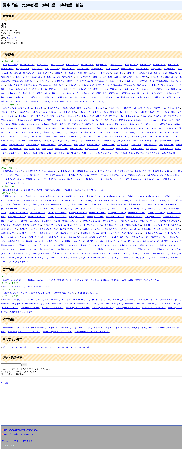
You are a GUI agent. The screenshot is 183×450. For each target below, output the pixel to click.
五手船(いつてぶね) (119, 209)
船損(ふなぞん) (142, 77)
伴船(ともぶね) (100, 108)
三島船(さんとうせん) (92, 229)
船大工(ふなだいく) (50, 171)
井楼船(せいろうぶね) (153, 233)
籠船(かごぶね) (109, 141)
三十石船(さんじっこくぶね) (159, 304)
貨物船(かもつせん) (153, 217)
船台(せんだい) (68, 69)
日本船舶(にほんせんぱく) (64, 293)
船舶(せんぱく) (28, 93)
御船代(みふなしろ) (95, 190)
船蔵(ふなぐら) (128, 93)
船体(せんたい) (87, 65)
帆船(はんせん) (140, 120)
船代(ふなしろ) (72, 65)
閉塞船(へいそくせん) (28, 249)
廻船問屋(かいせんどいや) (38, 286)
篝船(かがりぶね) (93, 141)
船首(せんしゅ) (51, 101)
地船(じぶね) (101, 116)
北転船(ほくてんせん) (106, 249)
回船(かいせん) (73, 116)
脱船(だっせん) (32, 145)
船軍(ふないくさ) (65, 97)
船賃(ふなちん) (7, 97)
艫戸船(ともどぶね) (95, 241)
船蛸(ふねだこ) (158, 93)
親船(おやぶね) (15, 149)
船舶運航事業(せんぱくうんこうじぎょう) (92, 332)
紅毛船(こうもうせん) (93, 225)
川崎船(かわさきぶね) (148, 200)
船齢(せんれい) (81, 101)
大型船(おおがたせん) (141, 258)
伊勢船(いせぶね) (102, 209)
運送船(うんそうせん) (78, 213)
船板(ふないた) (46, 81)
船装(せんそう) (173, 93)
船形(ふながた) (38, 77)
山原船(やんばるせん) (121, 253)
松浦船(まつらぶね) (165, 249)
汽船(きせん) (129, 128)
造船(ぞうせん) (152, 149)
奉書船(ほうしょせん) (86, 249)
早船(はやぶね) (136, 124)
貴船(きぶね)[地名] (32, 149)
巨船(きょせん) (125, 120)
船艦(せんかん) (88, 93)
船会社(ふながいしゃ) (107, 171)
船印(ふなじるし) (52, 69)
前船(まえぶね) (116, 112)
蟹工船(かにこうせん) (115, 217)
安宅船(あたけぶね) (93, 200)
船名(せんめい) (98, 69)
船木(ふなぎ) (17, 81)
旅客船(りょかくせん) (55, 196)
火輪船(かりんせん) (171, 217)
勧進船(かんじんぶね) (51, 221)
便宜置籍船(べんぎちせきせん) (44, 328)
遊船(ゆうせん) (166, 149)
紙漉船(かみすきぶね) (33, 200)
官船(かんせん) (174, 116)
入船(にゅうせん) (39, 112)
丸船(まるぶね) (68, 108)
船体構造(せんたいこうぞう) (147, 280)
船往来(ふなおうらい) (86, 171)
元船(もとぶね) (24, 112)
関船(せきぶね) (45, 153)
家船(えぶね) (39, 120)
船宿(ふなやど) (75, 73)
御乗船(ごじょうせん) (80, 258)
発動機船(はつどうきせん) (12, 304)
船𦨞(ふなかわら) (97, 101)
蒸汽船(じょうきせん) (171, 229)
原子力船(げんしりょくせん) (63, 304)
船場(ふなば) (156, 69)
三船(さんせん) (9, 108)
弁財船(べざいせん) (151, 241)
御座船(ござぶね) (167, 200)
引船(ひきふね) (18, 124)
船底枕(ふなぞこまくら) (13, 171)
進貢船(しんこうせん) (49, 233)
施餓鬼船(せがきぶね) (30, 308)
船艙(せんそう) (73, 93)
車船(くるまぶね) (92, 149)
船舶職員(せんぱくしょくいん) (70, 280)
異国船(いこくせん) (156, 213)
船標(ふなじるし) (146, 81)
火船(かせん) (150, 132)
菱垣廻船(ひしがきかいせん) (128, 308)
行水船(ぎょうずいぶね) (11, 225)
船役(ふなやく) (68, 77)
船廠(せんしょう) (23, 77)
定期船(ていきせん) (140, 237)
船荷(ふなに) (114, 93)
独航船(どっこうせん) (74, 200)
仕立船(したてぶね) (111, 229)
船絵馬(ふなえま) (68, 171)
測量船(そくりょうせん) (13, 196)
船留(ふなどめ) (7, 89)
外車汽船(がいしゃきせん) (123, 300)
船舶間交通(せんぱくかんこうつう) (57, 332)
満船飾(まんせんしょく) (74, 190)
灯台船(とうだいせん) (35, 241)
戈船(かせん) (64, 124)
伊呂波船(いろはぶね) (81, 300)
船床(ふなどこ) (160, 73)
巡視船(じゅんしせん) (130, 229)
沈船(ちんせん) (143, 128)
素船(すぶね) (137, 141)
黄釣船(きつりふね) (111, 221)
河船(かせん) (172, 128)
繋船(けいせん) (166, 141)
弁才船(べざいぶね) (66, 249)
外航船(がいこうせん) (117, 213)
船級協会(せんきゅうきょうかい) (41, 280)
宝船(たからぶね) (8, 120)
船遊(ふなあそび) (82, 97)
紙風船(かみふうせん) (54, 200)
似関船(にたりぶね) (114, 241)
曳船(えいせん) (150, 124)
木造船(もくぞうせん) (149, 221)
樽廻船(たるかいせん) (78, 237)
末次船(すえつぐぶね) (90, 233)
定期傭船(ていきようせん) (52, 308)
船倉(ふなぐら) (117, 65)
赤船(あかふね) (61, 149)
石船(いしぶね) (172, 136)
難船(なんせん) (73, 153)
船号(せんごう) (83, 69)
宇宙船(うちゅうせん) (18, 213)
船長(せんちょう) (145, 97)
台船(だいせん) (162, 112)
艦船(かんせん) (93, 145)
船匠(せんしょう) (23, 69)
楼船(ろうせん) (43, 128)
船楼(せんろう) (131, 81)
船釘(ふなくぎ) (112, 97)
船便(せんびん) (102, 65)
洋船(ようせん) (20, 132)
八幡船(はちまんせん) (116, 196)
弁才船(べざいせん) (132, 241)
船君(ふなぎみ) (112, 69)
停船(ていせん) (159, 108)
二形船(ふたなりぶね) (147, 245)
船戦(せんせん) (99, 77)
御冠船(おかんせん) (97, 213)
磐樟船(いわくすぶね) (157, 209)
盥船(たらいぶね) (105, 136)
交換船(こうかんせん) (96, 196)
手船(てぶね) (77, 124)
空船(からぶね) (62, 141)
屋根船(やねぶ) (12, 209)
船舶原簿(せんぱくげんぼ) (122, 280)
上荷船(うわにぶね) (38, 213)
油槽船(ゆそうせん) (161, 253)
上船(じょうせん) (25, 108)
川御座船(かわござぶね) (147, 300)
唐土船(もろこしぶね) (82, 253)
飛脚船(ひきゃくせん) (28, 245)
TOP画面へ (5, 383)
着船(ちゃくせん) (156, 136)
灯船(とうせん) (164, 132)
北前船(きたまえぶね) (71, 221)
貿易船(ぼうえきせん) (18, 262)
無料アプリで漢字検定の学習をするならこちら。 (22, 430)
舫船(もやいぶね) (65, 145)
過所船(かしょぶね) (95, 217)
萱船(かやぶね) (150, 145)
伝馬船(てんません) (158, 237)
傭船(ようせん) (174, 108)
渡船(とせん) (48, 132)
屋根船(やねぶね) (28, 209)
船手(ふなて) (128, 77)
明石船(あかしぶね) (64, 209)
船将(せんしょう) (91, 73)
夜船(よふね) (146, 116)
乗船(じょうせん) (84, 108)
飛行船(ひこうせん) (48, 245)
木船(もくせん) (165, 124)
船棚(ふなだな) (101, 81)
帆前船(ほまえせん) (109, 245)
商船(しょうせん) (57, 116)
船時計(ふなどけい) (58, 175)
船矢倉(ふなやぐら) (75, 179)
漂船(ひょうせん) (121, 132)
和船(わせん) (11, 116)
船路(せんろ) (50, 97)
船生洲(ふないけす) (134, 179)
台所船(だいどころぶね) (99, 237)
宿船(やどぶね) (53, 120)
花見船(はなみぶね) (118, 204)
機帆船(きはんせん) (129, 221)
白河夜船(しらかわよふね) (14, 300)
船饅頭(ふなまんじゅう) (36, 179)
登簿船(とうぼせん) (55, 241)
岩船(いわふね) (81, 120)
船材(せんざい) (31, 81)
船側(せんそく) (131, 65)
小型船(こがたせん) (160, 258)
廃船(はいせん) (168, 120)
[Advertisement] (71, 402)
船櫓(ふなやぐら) (15, 85)
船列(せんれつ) (7, 69)
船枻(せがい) (72, 81)
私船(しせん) (48, 141)
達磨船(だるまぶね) (40, 204)
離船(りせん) (59, 153)
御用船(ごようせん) (9, 229)
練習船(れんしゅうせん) (38, 258)
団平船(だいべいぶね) (60, 204)
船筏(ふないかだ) (100, 89)
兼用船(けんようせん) (57, 213)
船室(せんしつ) (61, 73)
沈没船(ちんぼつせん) (120, 237)
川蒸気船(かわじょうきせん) (21, 312)
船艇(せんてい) (58, 93)
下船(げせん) (40, 108)
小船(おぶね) (67, 120)
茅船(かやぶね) (108, 145)
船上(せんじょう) (10, 65)
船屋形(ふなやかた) (56, 179)
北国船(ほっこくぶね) (145, 249)
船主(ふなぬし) (43, 65)
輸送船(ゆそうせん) (17, 258)
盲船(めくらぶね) (122, 136)
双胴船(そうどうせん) (57, 237)
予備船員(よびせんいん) (87, 293)
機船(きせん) (72, 128)
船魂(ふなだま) (66, 101)
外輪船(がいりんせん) (57, 217)
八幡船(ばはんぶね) (154, 196)
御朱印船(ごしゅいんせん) (88, 304)
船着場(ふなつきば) (153, 179)
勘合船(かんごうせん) (10, 221)
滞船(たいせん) (90, 132)
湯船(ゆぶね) (61, 132)
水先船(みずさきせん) (41, 253)
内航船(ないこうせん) (75, 196)
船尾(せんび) (106, 73)
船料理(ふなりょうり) (94, 179)
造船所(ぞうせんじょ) (12, 190)
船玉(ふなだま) (158, 85)
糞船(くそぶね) (123, 141)
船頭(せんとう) (36, 101)
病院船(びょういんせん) (68, 245)
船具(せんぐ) (145, 65)
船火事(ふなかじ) (125, 171)
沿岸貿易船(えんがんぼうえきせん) (138, 328)
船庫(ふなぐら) (7, 77)
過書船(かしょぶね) (77, 217)
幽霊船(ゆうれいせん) (141, 253)
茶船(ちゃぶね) (123, 145)
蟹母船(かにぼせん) (134, 217)
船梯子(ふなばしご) (155, 175)
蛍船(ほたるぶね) (166, 145)
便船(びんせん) (129, 108)
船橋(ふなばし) (162, 81)
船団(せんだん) (142, 69)
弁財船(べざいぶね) (48, 249)
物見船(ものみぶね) (155, 204)
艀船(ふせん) (79, 145)
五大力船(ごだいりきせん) (112, 304)
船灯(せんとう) (143, 85)
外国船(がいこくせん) (137, 213)
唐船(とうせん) (41, 116)
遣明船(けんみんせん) (30, 221)
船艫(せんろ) (101, 93)
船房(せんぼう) (114, 77)
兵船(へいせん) (85, 112)
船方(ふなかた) (157, 77)
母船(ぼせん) (101, 128)
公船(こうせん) (70, 112)
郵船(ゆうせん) (15, 153)
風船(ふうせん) (88, 153)
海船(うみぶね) (35, 132)
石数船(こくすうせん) (114, 225)
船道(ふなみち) (98, 97)
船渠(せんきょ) (102, 85)
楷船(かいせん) (28, 128)
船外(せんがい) (170, 69)
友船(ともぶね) (147, 112)
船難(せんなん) (7, 101)
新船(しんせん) (121, 124)
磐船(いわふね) (35, 141)
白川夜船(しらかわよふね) (38, 300)
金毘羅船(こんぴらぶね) (135, 304)
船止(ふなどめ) (45, 85)
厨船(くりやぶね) (132, 112)
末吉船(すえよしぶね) (110, 233)
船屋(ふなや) (119, 73)
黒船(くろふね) (168, 153)
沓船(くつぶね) (158, 128)
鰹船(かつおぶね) (153, 153)
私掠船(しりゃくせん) (28, 233)
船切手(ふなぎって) (143, 171)
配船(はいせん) (30, 153)
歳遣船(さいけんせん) (28, 229)
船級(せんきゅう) (132, 89)
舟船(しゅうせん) (48, 145)
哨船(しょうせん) (26, 116)
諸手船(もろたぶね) (101, 253)
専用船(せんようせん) (120, 258)
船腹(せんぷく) (14, 93)
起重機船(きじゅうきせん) (170, 300)
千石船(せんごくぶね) (21, 204)
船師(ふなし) (132, 73)
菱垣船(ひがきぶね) (169, 241)
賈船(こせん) (47, 149)
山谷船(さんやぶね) (14, 200)
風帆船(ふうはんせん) (90, 245)
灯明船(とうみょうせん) (75, 241)
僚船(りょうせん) (8, 112)
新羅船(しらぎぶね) (9, 233)
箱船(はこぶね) (77, 141)
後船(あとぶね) (33, 124)
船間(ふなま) (159, 97)
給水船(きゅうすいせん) (170, 221)
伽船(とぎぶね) (115, 108)
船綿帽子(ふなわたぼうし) (14, 280)
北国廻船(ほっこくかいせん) (154, 308)
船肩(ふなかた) (162, 89)
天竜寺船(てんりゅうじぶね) (78, 308)
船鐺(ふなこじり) (128, 97)
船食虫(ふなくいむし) (162, 171)
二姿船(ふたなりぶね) (167, 245)
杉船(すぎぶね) (14, 128)
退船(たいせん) (122, 149)
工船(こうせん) (110, 120)
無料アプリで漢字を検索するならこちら (19, 434)
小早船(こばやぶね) (172, 225)
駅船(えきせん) (120, 153)
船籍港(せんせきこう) (15, 183)
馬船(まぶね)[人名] (104, 153)
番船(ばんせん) (30, 136)
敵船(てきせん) (106, 124)
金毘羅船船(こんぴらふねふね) (16, 328)
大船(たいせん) (160, 116)
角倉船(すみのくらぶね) (131, 233)
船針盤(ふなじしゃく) (39, 175)
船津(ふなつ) (74, 85)
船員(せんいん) (127, 69)
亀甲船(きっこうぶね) (92, 221)
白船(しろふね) (75, 136)
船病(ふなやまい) (23, 89)
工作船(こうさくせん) (73, 225)
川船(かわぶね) (96, 120)
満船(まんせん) (75, 132)
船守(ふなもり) (29, 73)
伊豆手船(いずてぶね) (60, 300)
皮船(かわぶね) (89, 136)
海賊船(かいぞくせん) (37, 217)
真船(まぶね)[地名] (139, 136)
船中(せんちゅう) (27, 65)
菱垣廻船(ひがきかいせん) (103, 308)
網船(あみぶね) (151, 141)
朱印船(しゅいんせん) (153, 225)
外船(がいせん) (132, 116)
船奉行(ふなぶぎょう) (15, 179)
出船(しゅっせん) (100, 112)
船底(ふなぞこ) (175, 73)
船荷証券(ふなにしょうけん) (97, 280)
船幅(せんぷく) (145, 73)
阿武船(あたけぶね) (112, 200)
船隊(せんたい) (173, 97)
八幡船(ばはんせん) (135, 196)
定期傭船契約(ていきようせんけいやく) (75, 328)
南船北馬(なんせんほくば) (14, 286)
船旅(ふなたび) (171, 77)
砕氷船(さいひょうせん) (70, 229)
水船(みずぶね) (115, 128)
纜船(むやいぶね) (16, 145)
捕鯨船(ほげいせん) (126, 249)
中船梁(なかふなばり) (53, 190)
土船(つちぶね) (88, 116)
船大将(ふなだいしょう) (79, 175)
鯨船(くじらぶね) (136, 153)
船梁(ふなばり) (86, 81)
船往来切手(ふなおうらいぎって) (108, 328)
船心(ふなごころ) (84, 77)
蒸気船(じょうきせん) (151, 229)
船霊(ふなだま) (22, 101)
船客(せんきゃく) (45, 73)
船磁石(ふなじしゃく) (18, 175)
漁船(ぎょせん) (105, 132)
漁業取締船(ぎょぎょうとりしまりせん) (24, 332)
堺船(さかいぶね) (116, 116)
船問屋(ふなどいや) (136, 175)
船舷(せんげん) (43, 93)
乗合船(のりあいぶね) (99, 204)
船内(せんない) (159, 65)
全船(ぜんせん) (55, 112)
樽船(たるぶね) (58, 128)
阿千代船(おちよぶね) (101, 300)
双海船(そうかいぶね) (37, 237)
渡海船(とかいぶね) (79, 204)
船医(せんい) (37, 69)
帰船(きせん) (154, 120)
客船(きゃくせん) (25, 120)
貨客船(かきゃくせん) (35, 196)
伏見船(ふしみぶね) (128, 245)
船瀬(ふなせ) (129, 85)
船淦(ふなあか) (88, 85)
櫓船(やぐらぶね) (87, 128)
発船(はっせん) (45, 136)
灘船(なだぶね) (136, 132)
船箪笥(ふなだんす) (99, 175)
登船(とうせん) (60, 136)
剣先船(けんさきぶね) (32, 225)
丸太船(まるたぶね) (22, 253)
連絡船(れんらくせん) (59, 258)
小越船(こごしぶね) (133, 225)
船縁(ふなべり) (147, 89)
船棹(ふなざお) (116, 81)
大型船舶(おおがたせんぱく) (15, 293)
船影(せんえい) (53, 77)
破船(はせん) (21, 141)
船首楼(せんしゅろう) (115, 179)
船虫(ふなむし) (143, 93)
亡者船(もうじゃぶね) (62, 253)
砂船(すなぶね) (7, 141)
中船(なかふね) (54, 108)
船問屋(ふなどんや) (118, 175)
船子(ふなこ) (15, 73)
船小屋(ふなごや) (33, 171)
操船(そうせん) (91, 124)
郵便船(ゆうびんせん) (100, 258)
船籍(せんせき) (116, 89)
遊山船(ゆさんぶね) (45, 209)
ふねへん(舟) (12, 38)
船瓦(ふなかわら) (174, 85)
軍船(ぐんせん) (107, 149)
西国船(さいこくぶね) (49, 229)
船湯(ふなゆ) (116, 85)
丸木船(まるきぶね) (137, 204)
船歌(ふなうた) (30, 85)
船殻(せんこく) (60, 85)
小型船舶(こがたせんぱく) (40, 293)
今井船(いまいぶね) (138, 209)
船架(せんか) (60, 81)
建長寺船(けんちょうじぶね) (37, 304)
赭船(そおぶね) (76, 149)
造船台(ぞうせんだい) (33, 190)
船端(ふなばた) (70, 89)
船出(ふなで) (173, 65)
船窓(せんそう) (55, 89)
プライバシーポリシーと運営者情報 (17, 441)
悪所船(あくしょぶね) (83, 209)
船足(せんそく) (22, 97)
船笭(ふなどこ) (85, 89)
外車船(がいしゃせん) (17, 217)
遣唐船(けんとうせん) (53, 225)
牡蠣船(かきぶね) (129, 200)
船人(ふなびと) (57, 65)
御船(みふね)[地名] (49, 124)
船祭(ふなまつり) (39, 89)
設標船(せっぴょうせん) (16, 237)
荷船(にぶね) (137, 145)
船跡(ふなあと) (36, 97)
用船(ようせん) (15, 136)
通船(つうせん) (137, 149)
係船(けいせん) (144, 108)
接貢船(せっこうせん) (69, 233)
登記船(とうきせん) (16, 241)
